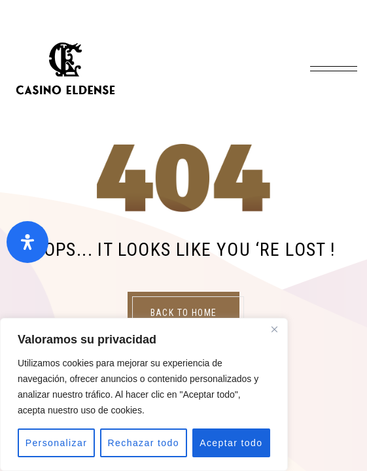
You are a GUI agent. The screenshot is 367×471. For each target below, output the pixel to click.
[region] (144, 394)
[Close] (274, 329)
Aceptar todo (231, 443)
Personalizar (57, 443)
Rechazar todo (143, 443)
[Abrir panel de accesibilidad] (27, 242)
